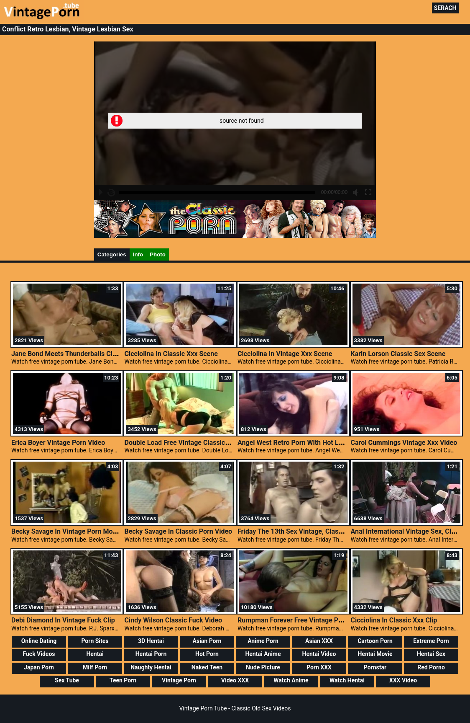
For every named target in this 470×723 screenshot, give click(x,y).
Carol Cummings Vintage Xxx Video (404, 443)
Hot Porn (207, 654)
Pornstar (375, 667)
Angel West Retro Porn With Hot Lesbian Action (309, 443)
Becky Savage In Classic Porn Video (178, 531)
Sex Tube (67, 680)
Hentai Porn (151, 654)
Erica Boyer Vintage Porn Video (58, 443)
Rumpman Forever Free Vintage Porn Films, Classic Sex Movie (331, 620)
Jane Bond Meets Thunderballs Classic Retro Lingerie (91, 354)
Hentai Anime (263, 654)
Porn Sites (94, 641)
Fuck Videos (39, 654)
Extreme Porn (431, 641)
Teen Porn (123, 680)
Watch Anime (290, 680)
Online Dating (39, 641)
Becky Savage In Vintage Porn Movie (66, 531)
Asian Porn (207, 641)
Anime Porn (263, 641)
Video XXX (235, 680)
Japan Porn (39, 667)
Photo (158, 254)
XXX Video (403, 680)
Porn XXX (319, 667)
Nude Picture (263, 667)
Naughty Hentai (150, 667)
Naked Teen (207, 667)
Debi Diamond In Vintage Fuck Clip (63, 620)
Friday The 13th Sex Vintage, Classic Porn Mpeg (310, 531)
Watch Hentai (347, 680)
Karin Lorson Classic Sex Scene (398, 354)
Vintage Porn (179, 680)
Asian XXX (319, 641)
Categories (111, 254)
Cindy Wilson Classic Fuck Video (173, 620)
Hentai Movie (375, 654)
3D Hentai (151, 641)
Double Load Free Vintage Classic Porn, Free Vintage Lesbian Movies (227, 443)
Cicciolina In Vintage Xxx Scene (285, 354)
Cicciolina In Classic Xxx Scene (170, 354)
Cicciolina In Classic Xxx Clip (394, 620)
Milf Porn (95, 667)
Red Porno (431, 667)
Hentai (94, 654)
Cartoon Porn (375, 641)
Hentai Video (319, 654)
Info (138, 254)
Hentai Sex (431, 654)
